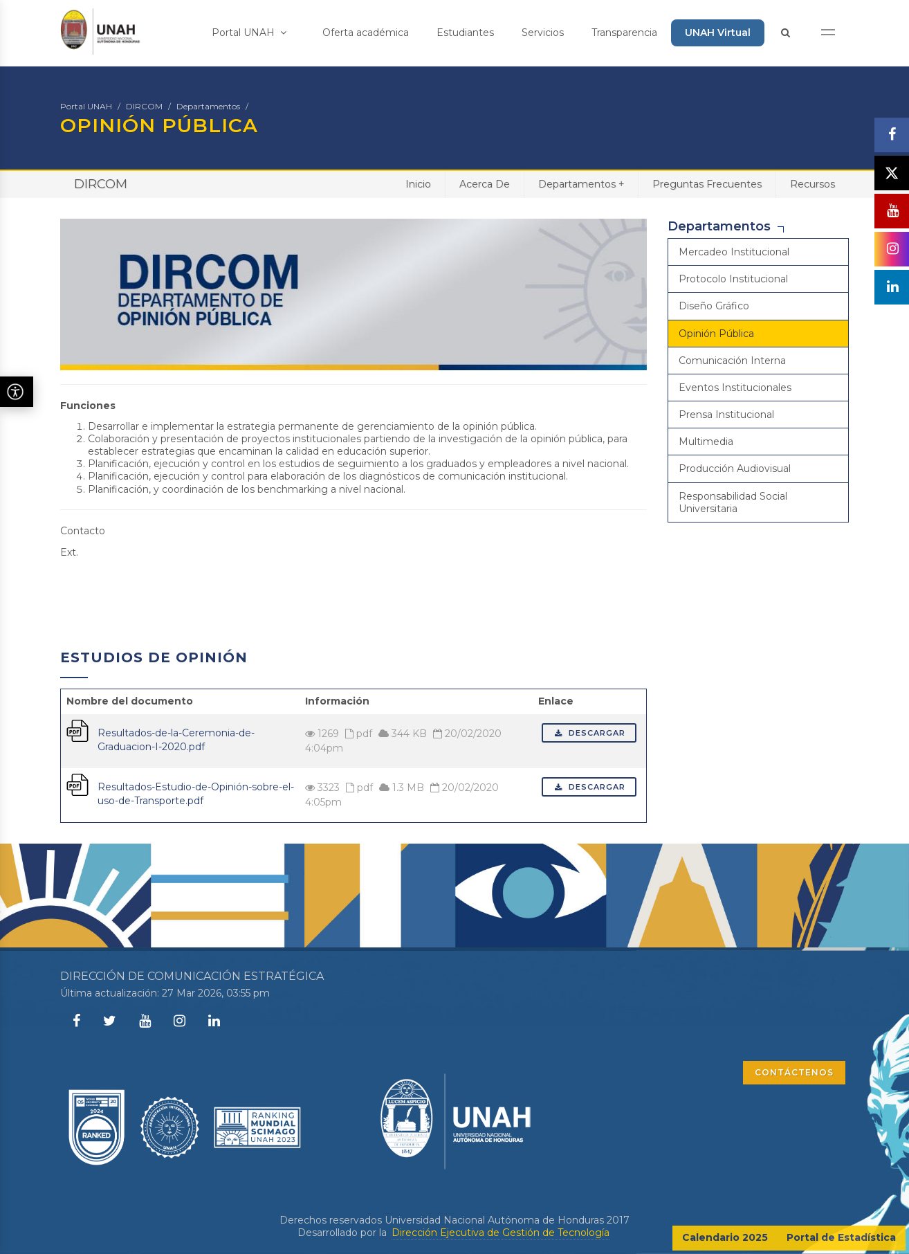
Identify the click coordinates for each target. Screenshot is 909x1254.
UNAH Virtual (718, 32)
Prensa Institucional (726, 414)
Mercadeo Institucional (734, 252)
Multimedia (706, 441)
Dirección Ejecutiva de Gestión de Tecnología (500, 1232)
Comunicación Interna (732, 360)
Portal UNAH (249, 32)
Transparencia (624, 32)
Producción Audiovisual (735, 468)
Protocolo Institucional (733, 279)
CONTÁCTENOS (794, 1072)
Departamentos (208, 106)
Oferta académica (365, 32)
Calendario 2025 (725, 1237)
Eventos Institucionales (735, 387)
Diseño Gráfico (714, 306)
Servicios (543, 32)
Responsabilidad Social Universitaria (733, 502)
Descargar (589, 733)
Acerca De (484, 184)
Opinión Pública (716, 333)
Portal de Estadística (841, 1237)
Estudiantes (465, 32)
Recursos (812, 184)
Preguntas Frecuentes (707, 184)
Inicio (418, 184)
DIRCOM (144, 106)
